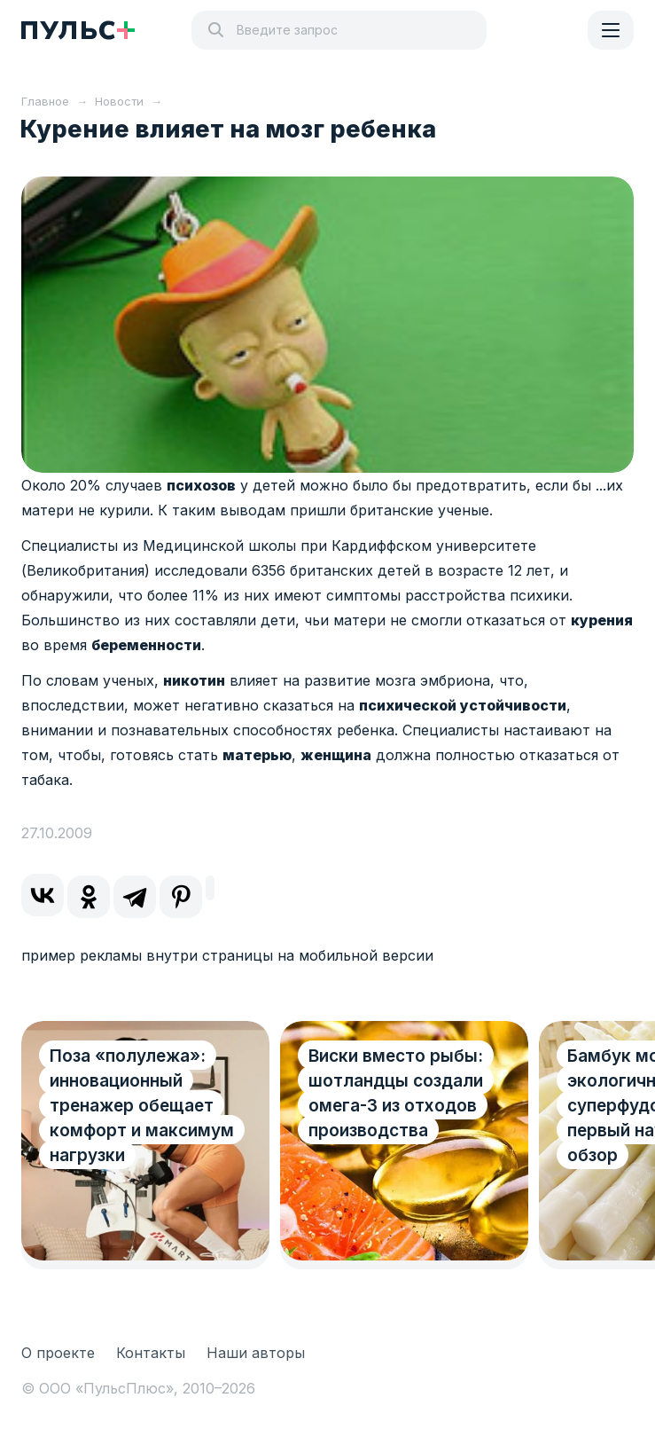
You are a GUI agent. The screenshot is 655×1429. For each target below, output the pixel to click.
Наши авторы (256, 1353)
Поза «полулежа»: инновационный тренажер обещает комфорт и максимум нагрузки (142, 1106)
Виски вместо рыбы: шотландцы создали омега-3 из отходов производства (395, 1093)
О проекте (58, 1353)
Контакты (150, 1353)
